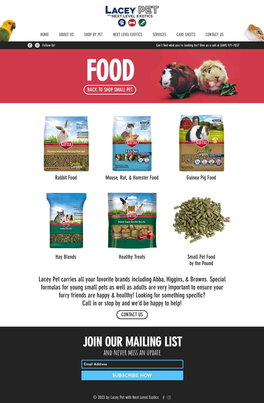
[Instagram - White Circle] (37, 45)
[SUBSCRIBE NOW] (132, 375)
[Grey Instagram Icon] (169, 397)
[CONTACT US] (132, 314)
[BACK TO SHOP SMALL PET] (110, 89)
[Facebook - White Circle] (30, 45)
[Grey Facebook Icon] (163, 397)
